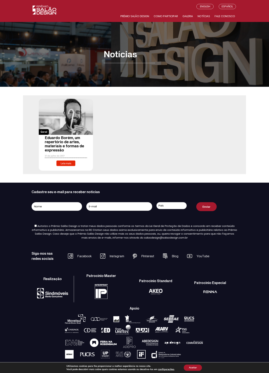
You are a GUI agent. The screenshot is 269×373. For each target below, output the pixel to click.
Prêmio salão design (134, 16)
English (205, 6)
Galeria (188, 16)
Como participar (166, 16)
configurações (166, 369)
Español (227, 6)
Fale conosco (225, 16)
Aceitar (193, 367)
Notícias (204, 16)
